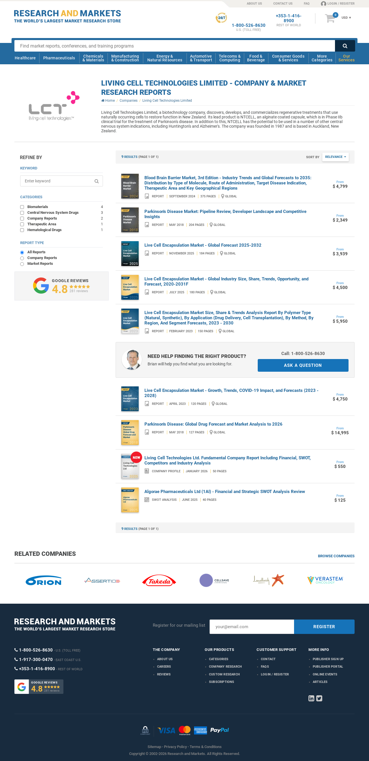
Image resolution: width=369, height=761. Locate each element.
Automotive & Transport (201, 58)
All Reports (36, 252)
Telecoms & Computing (230, 58)
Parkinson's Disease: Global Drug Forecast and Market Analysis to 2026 (213, 424)
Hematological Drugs (65, 230)
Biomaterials (65, 207)
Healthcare (25, 58)
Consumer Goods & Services (288, 58)
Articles (320, 682)
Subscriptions (221, 682)
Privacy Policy (175, 747)
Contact (268, 659)
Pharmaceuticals (59, 58)
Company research (225, 667)
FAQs (265, 667)
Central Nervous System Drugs (65, 212)
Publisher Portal (328, 667)
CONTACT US (283, 3)
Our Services (346, 58)
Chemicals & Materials (93, 58)
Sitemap (154, 747)
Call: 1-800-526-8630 (303, 353)
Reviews (164, 674)
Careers (164, 667)
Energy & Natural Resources (164, 58)
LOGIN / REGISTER (338, 3)
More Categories (322, 58)
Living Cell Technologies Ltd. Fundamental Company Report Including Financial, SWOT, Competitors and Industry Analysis (227, 460)
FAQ (307, 3)
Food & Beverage (256, 58)
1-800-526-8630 (249, 25)
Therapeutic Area (65, 224)
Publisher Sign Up (328, 659)
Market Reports (40, 263)
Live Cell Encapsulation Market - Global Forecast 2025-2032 (202, 245)
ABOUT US (254, 3)
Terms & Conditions (206, 747)
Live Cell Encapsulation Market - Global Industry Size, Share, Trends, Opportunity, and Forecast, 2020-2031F (226, 281)
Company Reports (65, 218)
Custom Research (224, 674)
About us (165, 659)
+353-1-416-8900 (289, 18)
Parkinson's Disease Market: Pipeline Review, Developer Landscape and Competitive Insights (225, 214)
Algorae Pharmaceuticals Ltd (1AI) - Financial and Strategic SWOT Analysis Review (224, 491)
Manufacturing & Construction (125, 58)
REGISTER (324, 626)
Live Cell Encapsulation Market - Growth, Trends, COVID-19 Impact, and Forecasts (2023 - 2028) (231, 393)
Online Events (325, 674)
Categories (218, 659)
